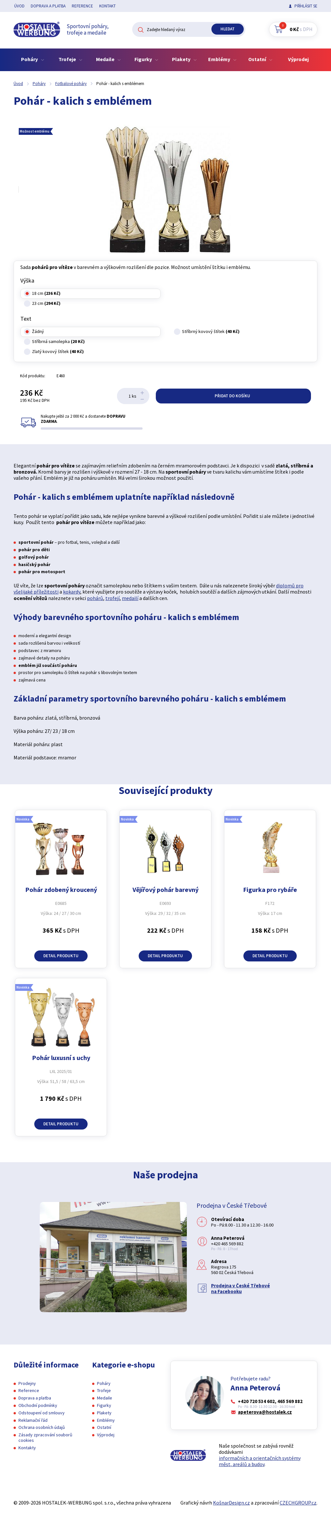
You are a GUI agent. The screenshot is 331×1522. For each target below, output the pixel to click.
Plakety (104, 1413)
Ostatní (104, 1427)
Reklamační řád (33, 1420)
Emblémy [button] (222, 59)
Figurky (104, 1405)
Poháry (39, 83)
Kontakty (27, 1448)
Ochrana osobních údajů (41, 1427)
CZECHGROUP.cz (298, 1502)
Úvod (19, 6)
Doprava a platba (48, 6)
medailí (130, 598)
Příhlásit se (305, 6)
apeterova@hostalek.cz (265, 1412)
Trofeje (104, 1390)
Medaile (104, 1398)
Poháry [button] (32, 59)
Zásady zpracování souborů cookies (45, 1437)
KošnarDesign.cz (231, 1502)
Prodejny (27, 1383)
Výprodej (298, 59)
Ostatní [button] (260, 59)
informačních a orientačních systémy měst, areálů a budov (260, 1461)
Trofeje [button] (70, 59)
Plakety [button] (184, 59)
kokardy (71, 591)
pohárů (95, 598)
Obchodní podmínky (37, 1405)
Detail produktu (61, 956)
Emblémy (106, 1420)
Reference (82, 6)
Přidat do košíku (233, 396)
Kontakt (107, 6)
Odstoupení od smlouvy (41, 1413)
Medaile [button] (108, 59)
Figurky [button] (146, 59)
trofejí (112, 598)
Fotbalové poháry (71, 83)
